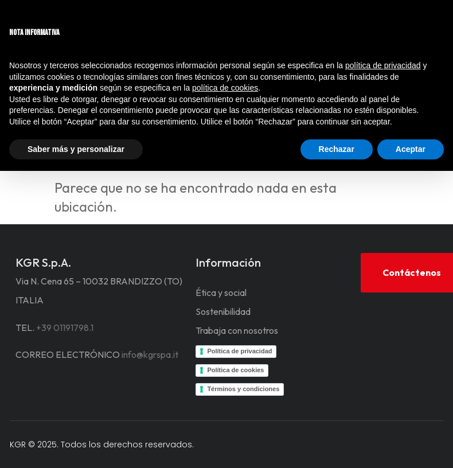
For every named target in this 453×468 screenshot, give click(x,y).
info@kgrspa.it (150, 354)
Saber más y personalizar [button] (76, 149)
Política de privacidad (239, 351)
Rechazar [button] (336, 149)
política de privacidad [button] (383, 65)
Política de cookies (235, 369)
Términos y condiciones (243, 388)
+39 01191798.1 (64, 327)
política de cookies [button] (225, 87)
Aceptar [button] (410, 149)
